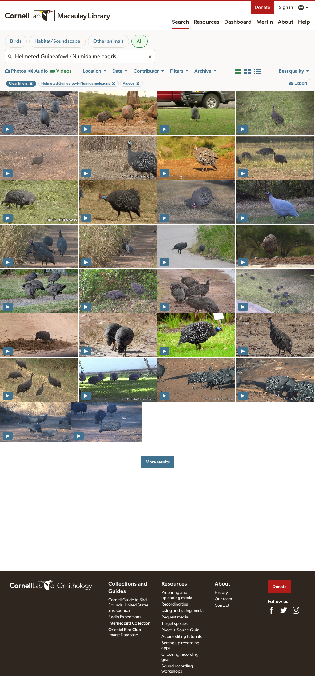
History (221, 593)
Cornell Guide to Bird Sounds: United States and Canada (128, 605)
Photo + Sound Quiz (180, 630)
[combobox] (80, 56)
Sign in (286, 7)
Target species (174, 624)
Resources (206, 22)
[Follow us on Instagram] (296, 610)
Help (304, 22)
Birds (16, 41)
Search (180, 22)
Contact (222, 605)
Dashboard (238, 22)
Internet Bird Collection (129, 623)
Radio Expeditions (124, 617)
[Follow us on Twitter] (283, 610)
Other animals (108, 41)
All (139, 41)
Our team (223, 599)
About (285, 22)
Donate (262, 7)
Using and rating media (182, 611)
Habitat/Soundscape (57, 41)
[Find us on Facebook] (271, 610)
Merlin (265, 22)
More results (158, 462)
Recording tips (174, 604)
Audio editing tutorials (181, 636)
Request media (174, 617)
